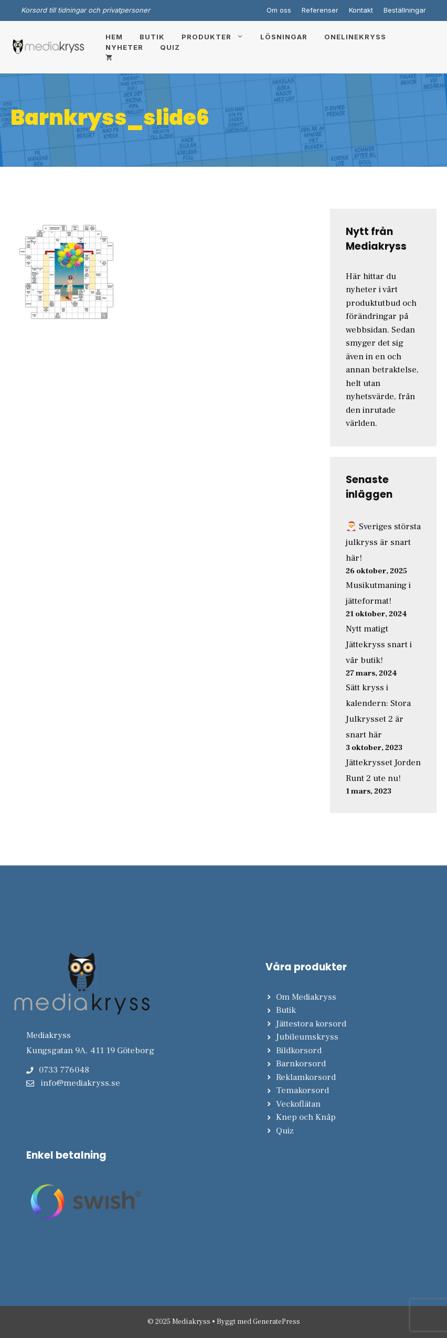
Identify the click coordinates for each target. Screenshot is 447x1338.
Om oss (279, 10)
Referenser (320, 10)
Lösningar (283, 37)
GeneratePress (276, 1321)
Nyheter (124, 47)
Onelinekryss (355, 37)
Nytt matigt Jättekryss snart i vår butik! (379, 644)
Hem (114, 37)
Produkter (217, 36)
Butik (152, 37)
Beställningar (405, 10)
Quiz (170, 47)
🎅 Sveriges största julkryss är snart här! (383, 542)
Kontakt (361, 10)
